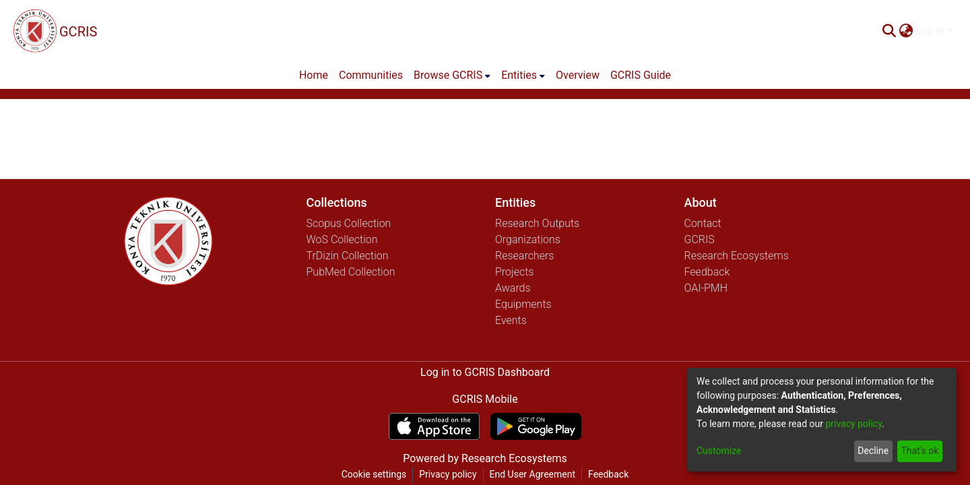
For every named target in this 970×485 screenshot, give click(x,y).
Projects (514, 271)
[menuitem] (905, 31)
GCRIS (699, 239)
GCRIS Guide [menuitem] (640, 75)
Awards (513, 288)
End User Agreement (532, 474)
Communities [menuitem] (371, 75)
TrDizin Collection (347, 255)
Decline (873, 450)
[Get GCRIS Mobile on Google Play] (535, 426)
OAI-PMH (706, 288)
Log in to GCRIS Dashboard (485, 372)
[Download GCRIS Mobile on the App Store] (434, 426)
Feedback (707, 271)
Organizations (527, 239)
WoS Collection (342, 239)
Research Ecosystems (736, 255)
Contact (702, 223)
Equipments (523, 304)
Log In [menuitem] (930, 30)
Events (511, 320)
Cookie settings (374, 474)
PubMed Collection (350, 271)
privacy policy (853, 423)
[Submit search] (888, 31)
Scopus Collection (348, 223)
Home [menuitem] (313, 75)
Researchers (524, 255)
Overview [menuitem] (578, 75)
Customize (719, 450)
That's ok (919, 450)
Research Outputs (537, 223)
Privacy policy (447, 474)
